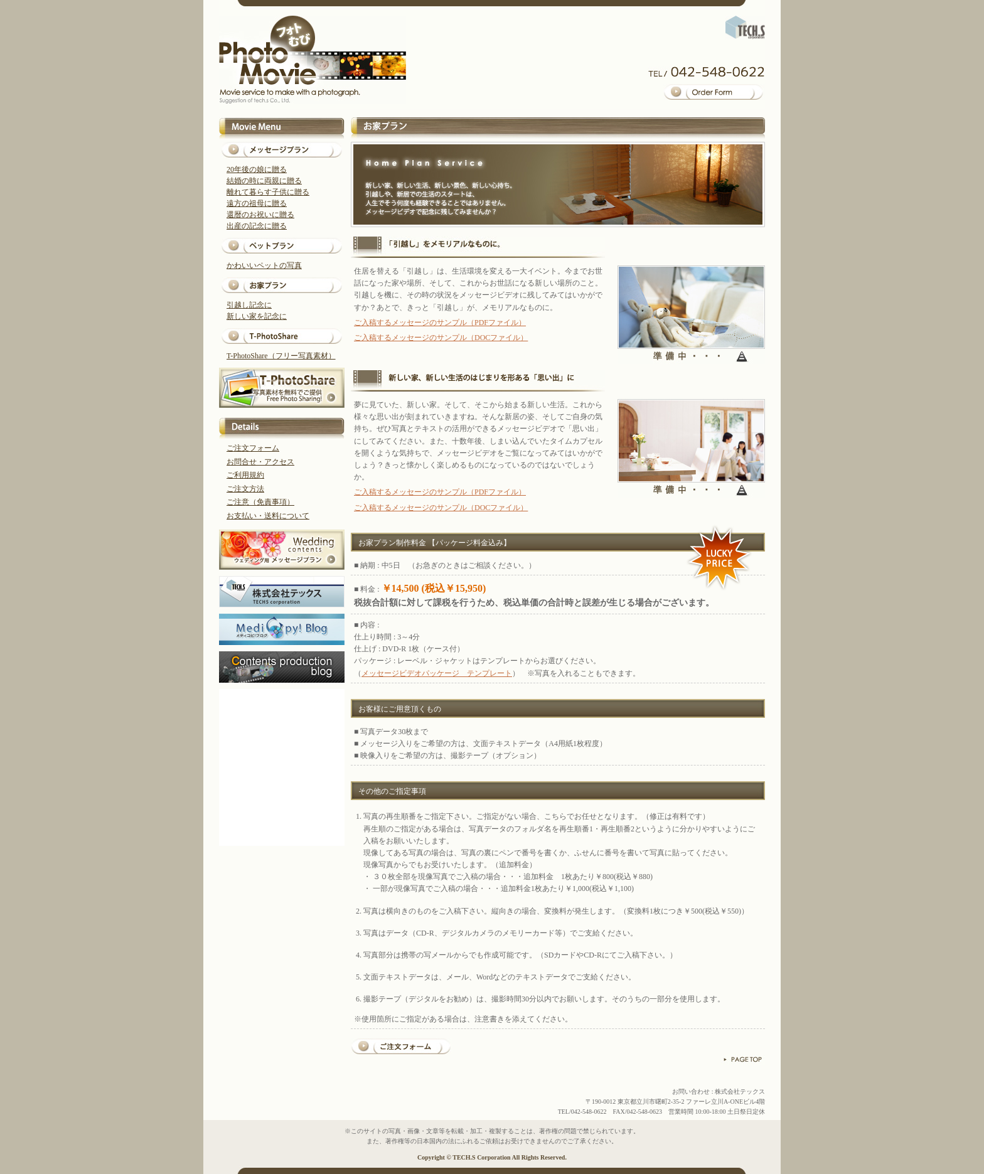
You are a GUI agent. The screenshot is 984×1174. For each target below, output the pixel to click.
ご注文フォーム (253, 448)
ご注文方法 (245, 488)
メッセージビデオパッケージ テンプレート (436, 673)
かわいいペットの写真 (264, 265)
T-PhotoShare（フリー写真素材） (281, 355)
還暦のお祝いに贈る (260, 214)
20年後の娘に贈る (257, 169)
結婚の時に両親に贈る (264, 180)
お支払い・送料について (268, 515)
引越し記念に (249, 305)
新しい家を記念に (257, 316)
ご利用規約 (245, 475)
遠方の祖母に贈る (257, 203)
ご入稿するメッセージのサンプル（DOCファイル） (441, 337)
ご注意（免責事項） (260, 502)
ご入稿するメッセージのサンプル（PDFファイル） (440, 322)
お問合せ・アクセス (260, 461)
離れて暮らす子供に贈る (268, 192)
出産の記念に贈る (257, 225)
